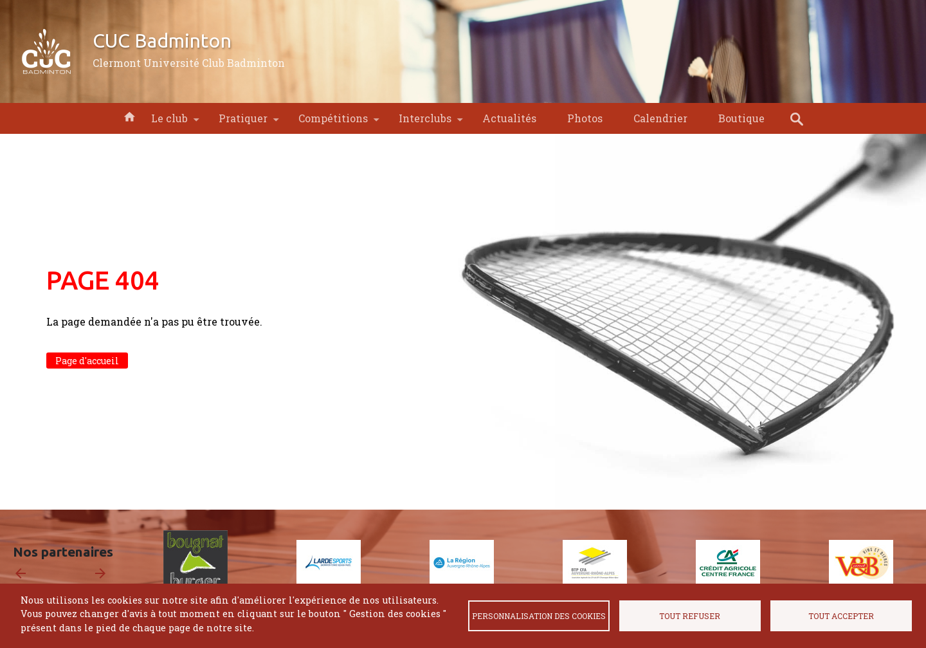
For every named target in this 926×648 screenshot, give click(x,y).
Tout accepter (841, 616)
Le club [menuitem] (169, 122)
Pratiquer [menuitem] (243, 122)
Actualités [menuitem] (509, 118)
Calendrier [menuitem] (660, 118)
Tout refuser (689, 616)
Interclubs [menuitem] (425, 122)
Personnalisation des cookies (539, 616)
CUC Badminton (162, 40)
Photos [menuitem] (585, 118)
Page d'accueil (87, 361)
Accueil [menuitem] (129, 116)
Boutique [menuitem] (741, 118)
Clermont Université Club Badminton (189, 62)
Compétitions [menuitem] (333, 122)
